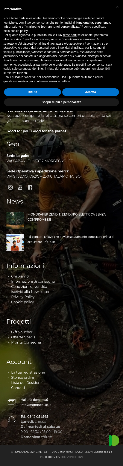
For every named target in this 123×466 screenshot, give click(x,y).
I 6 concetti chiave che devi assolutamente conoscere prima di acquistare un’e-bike (70, 239)
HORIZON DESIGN (72, 456)
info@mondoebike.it (36, 405)
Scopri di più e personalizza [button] (61, 102)
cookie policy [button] (19, 31)
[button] (117, 6)
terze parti (70, 35)
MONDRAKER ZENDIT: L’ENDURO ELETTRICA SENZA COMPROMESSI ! (66, 216)
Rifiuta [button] (32, 92)
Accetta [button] (90, 92)
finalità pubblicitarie (16, 52)
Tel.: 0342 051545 (34, 416)
